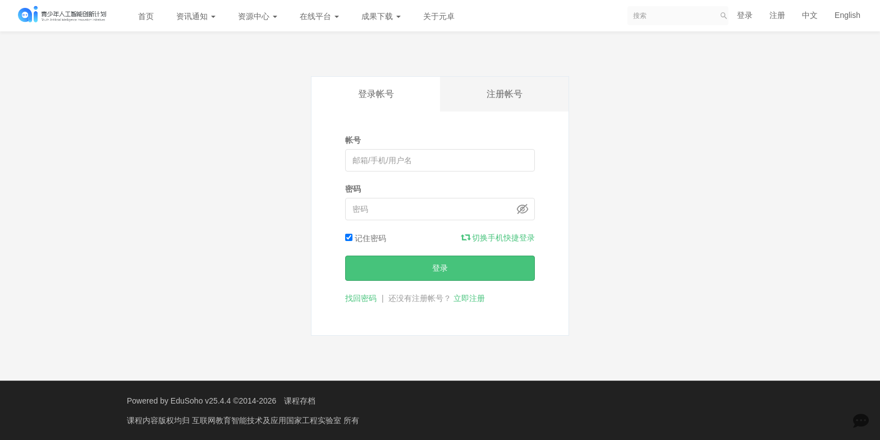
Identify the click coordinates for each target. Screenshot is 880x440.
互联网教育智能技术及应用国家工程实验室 (267, 420)
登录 (745, 15)
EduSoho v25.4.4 (201, 400)
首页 (146, 16)
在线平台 (319, 16)
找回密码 (361, 298)
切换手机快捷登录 (498, 237)
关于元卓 (439, 16)
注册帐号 (504, 94)
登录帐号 (376, 94)
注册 (777, 15)
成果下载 (381, 16)
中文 (810, 15)
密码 (353, 188)
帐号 (353, 140)
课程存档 (299, 400)
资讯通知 (196, 16)
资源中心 (257, 16)
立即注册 (469, 298)
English (847, 15)
